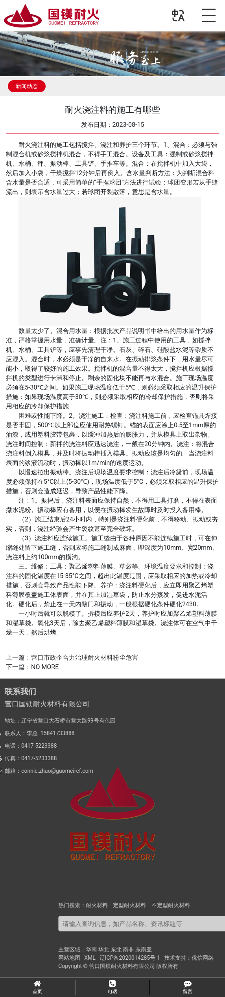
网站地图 (126, 958)
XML (147, 958)
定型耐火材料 (186, 905)
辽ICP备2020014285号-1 (187, 958)
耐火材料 (154, 905)
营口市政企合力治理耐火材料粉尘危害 (84, 657)
